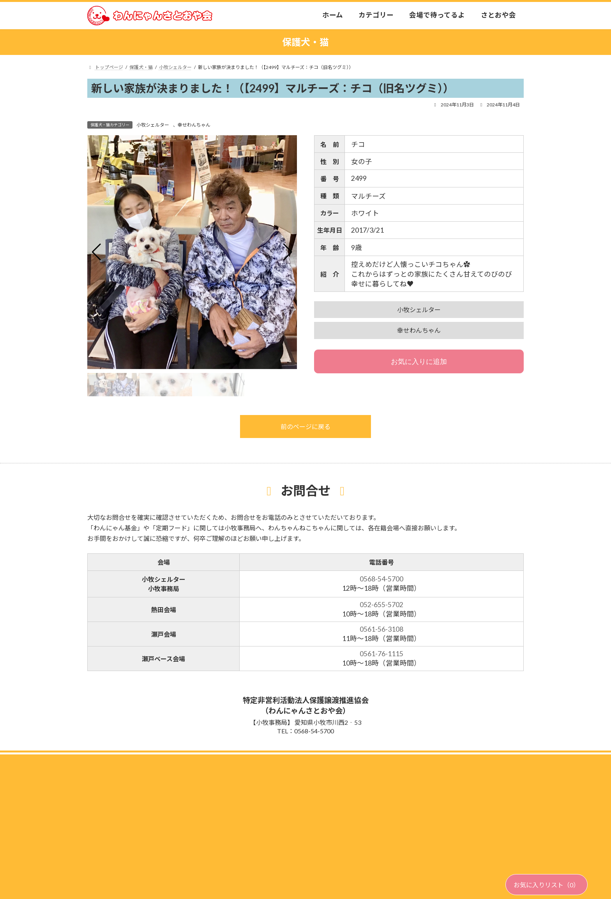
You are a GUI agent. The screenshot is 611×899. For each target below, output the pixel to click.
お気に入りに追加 (419, 362)
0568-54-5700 (381, 579)
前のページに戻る (305, 426)
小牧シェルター (152, 125)
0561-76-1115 (381, 654)
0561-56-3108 (381, 629)
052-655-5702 (381, 605)
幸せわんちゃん (194, 125)
